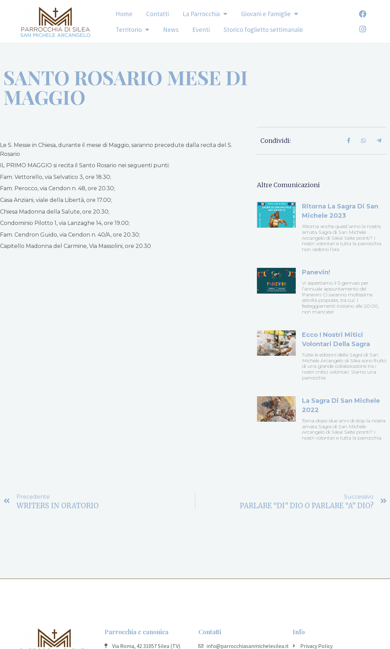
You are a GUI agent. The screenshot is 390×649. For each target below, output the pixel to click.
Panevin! (316, 272)
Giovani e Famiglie (269, 13)
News (170, 29)
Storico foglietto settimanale (263, 29)
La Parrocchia (205, 13)
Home (124, 14)
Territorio (132, 29)
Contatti (157, 14)
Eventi (201, 29)
